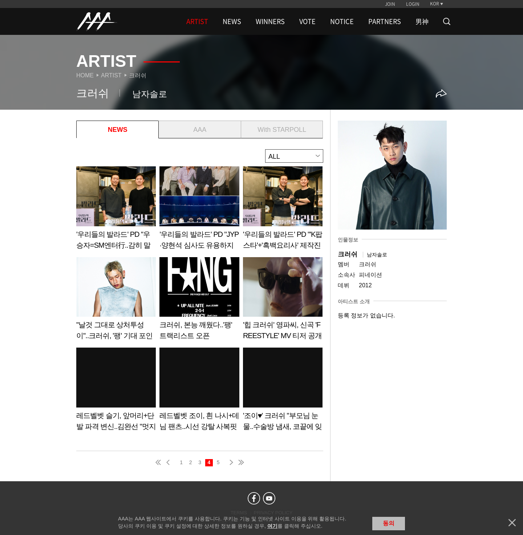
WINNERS (270, 21)
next (230, 462)
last (241, 462)
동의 (388, 523)
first (158, 462)
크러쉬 (137, 75)
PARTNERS (384, 21)
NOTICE (342, 21)
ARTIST (197, 21)
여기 (272, 526)
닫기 (512, 522)
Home (85, 75)
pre (169, 462)
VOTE (307, 21)
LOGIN (412, 4)
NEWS (232, 21)
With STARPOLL (282, 129)
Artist (111, 75)
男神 (422, 21)
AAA (199, 129)
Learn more (116, 210)
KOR (434, 3)
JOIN (390, 4)
